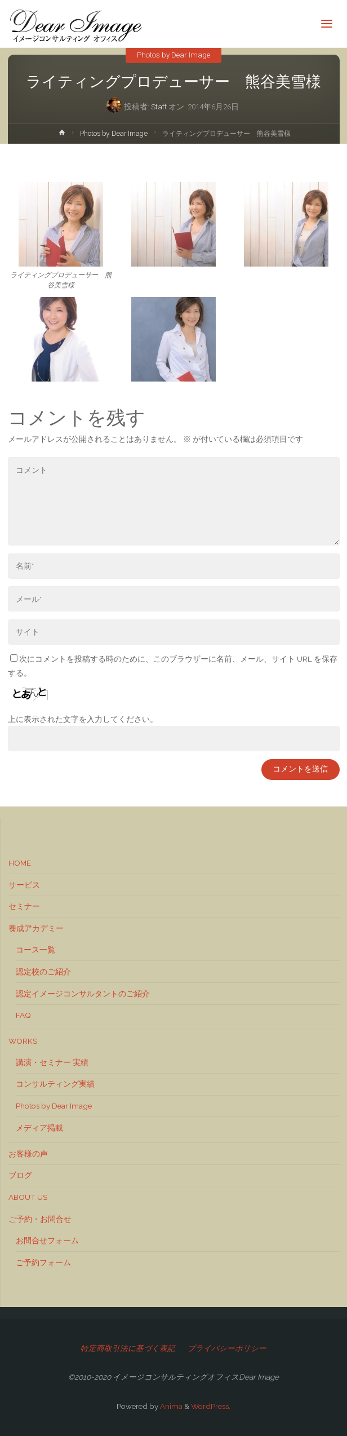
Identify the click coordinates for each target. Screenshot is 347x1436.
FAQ (23, 1015)
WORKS (22, 1040)
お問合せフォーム (47, 1240)
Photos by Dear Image (173, 54)
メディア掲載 (39, 1127)
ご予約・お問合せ (40, 1219)
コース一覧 (35, 949)
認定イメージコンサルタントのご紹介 (83, 993)
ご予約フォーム (43, 1262)
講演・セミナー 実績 (52, 1062)
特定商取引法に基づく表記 (128, 1348)
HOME (19, 862)
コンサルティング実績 (55, 1083)
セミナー (24, 906)
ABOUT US (27, 1197)
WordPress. (210, 1406)
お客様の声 (28, 1153)
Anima (170, 1406)
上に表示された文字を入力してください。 (83, 719)
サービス (24, 884)
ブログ (20, 1175)
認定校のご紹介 (43, 971)
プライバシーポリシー (227, 1348)
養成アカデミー (36, 928)
